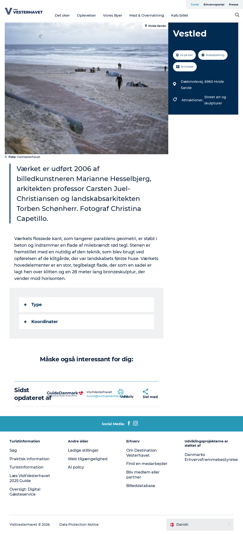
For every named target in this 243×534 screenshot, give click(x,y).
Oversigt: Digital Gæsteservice (24, 492)
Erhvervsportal (214, 4)
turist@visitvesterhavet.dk (107, 396)
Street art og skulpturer (215, 100)
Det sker (62, 15)
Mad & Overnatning (146, 15)
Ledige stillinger (83, 450)
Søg (13, 450)
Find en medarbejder (147, 463)
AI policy (76, 467)
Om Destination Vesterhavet (141, 453)
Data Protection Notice (79, 524)
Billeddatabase (140, 485)
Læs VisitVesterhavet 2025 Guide (29, 478)
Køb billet (179, 15)
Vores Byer (112, 15)
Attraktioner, (193, 100)
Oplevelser (86, 15)
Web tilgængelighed (87, 459)
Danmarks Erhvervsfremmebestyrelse (211, 457)
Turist (195, 4)
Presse (233, 4)
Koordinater (41, 321)
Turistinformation (26, 467)
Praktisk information (29, 459)
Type (33, 304)
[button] (127, 394)
